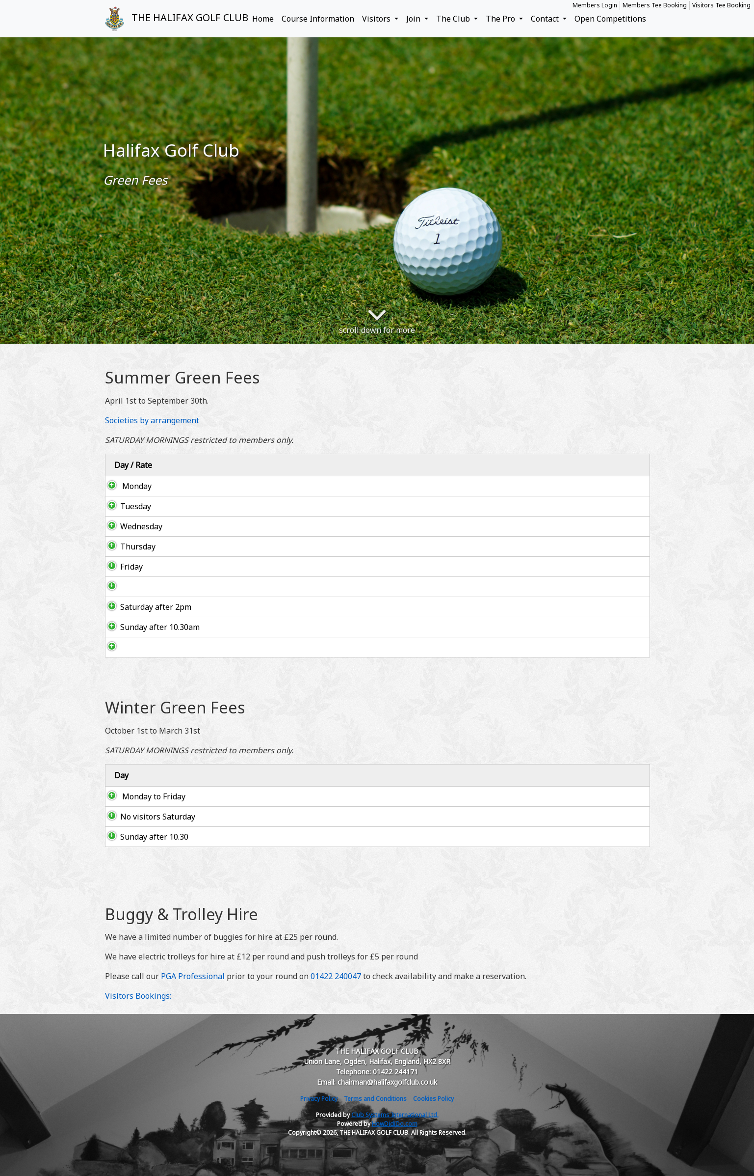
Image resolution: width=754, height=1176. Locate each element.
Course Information (318, 18)
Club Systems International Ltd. (395, 1115)
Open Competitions (610, 18)
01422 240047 (336, 976)
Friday (121, 566)
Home (263, 18)
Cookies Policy (433, 1098)
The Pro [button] (501, 18)
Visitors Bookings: (138, 995)
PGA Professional (193, 976)
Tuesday (139, 506)
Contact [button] (546, 18)
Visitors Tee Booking (721, 5)
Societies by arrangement (152, 420)
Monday (126, 486)
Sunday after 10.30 (144, 836)
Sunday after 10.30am (150, 627)
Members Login (594, 5)
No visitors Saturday (147, 816)
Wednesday (131, 526)
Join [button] (414, 18)
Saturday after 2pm (146, 607)
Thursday (128, 546)
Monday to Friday (143, 796)
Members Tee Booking (655, 5)
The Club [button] (454, 18)
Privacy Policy (319, 1098)
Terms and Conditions (375, 1098)
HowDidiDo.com (394, 1124)
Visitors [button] (377, 18)
